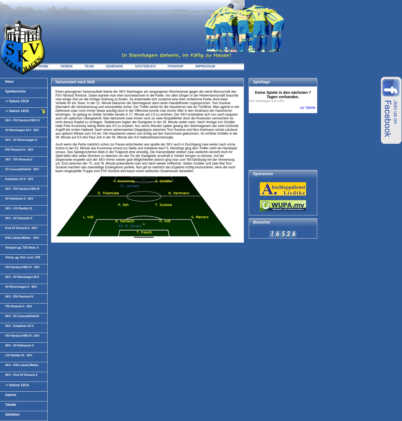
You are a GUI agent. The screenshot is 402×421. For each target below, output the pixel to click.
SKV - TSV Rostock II (18, 159)
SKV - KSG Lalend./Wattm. (22, 365)
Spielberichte (15, 91)
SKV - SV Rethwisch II (19, 345)
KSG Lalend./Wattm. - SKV (22, 237)
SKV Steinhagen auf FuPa (266, 101)
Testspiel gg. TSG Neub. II (22, 247)
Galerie (10, 395)
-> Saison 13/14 (17, 385)
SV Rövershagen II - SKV (21, 286)
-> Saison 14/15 (17, 111)
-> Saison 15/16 (17, 101)
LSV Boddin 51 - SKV (18, 355)
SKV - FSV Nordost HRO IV (22, 120)
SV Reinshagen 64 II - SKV (22, 130)
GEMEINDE (114, 66)
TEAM (89, 66)
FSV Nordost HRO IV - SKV (22, 267)
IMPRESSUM (205, 66)
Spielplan (12, 414)
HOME (43, 66)
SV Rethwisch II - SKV (19, 198)
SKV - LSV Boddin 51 (18, 208)
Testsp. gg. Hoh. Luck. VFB (22, 257)
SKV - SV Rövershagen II (21, 139)
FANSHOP (175, 66)
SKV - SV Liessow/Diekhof (22, 316)
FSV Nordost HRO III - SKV (22, 335)
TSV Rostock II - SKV (18, 306)
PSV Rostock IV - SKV (19, 149)
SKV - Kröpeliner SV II (19, 325)
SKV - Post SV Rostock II (21, 374)
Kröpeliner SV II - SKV (19, 179)
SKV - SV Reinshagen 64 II (22, 276)
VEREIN (66, 66)
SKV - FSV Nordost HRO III (22, 188)
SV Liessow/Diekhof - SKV (22, 169)
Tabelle (10, 405)
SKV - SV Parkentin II (18, 218)
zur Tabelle (308, 108)
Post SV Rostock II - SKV (21, 228)
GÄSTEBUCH (145, 66)
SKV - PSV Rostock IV (19, 296)
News (9, 81)
